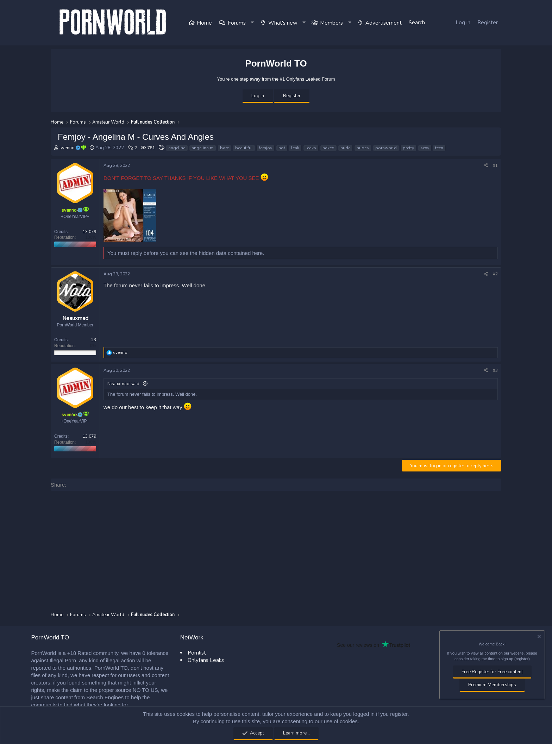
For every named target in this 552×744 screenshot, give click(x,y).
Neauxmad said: (123, 384)
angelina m (203, 148)
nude (345, 148)
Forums (237, 22)
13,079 (89, 232)
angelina (177, 148)
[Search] (416, 22)
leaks (311, 148)
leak (295, 148)
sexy (424, 148)
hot (281, 148)
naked (328, 148)
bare (224, 148)
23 (93, 340)
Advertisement (383, 22)
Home (204, 22)
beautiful (244, 148)
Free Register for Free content (492, 672)
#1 (495, 165)
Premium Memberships (492, 685)
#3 (495, 370)
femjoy (265, 148)
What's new (282, 22)
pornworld (386, 148)
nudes (363, 148)
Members (331, 22)
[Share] (486, 166)
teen (439, 148)
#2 (495, 274)
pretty (408, 148)
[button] (252, 23)
